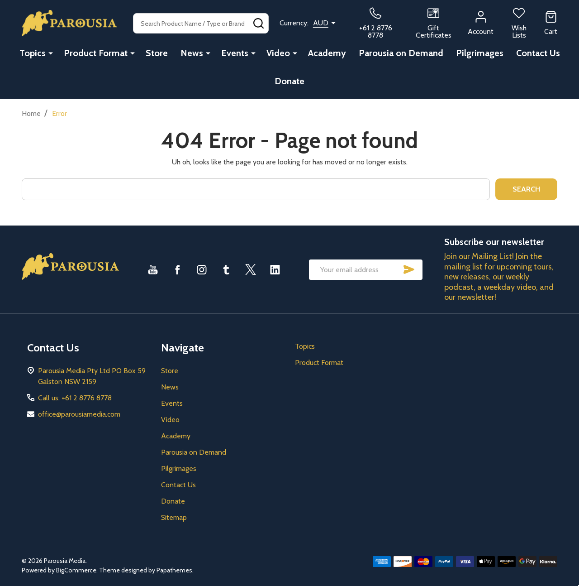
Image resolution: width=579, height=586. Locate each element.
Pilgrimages (479, 53)
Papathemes (174, 570)
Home (31, 113)
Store (157, 53)
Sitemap (174, 517)
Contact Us (538, 53)
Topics (32, 53)
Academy (327, 53)
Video (278, 53)
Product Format (96, 53)
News (191, 53)
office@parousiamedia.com (79, 414)
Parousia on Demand (401, 53)
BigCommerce (76, 570)
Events (234, 53)
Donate (289, 81)
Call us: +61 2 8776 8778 (75, 398)
